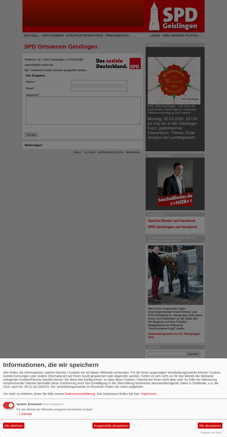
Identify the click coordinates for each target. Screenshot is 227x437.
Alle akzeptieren (210, 425)
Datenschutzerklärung (80, 394)
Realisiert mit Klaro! (211, 432)
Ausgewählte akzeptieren (111, 425)
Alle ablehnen (13, 425)
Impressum (148, 394)
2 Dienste (24, 414)
